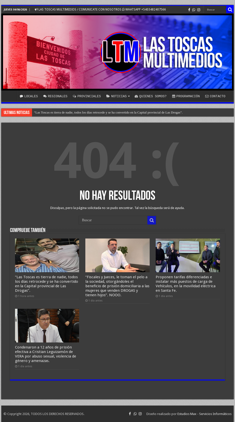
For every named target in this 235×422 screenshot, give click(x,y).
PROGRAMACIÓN (186, 96)
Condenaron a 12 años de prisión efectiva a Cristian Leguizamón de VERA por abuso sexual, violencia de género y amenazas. (45, 354)
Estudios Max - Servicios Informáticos (204, 414)
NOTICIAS (116, 96)
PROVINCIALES (87, 96)
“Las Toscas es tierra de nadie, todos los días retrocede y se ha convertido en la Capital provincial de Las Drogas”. (108, 112)
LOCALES (29, 96)
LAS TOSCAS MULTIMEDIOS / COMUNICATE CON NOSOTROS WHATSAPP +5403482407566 (100, 9)
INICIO (10, 95)
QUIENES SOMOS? (150, 96)
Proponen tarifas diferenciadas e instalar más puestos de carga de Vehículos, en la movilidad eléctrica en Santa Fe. (185, 284)
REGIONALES (55, 96)
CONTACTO (215, 96)
